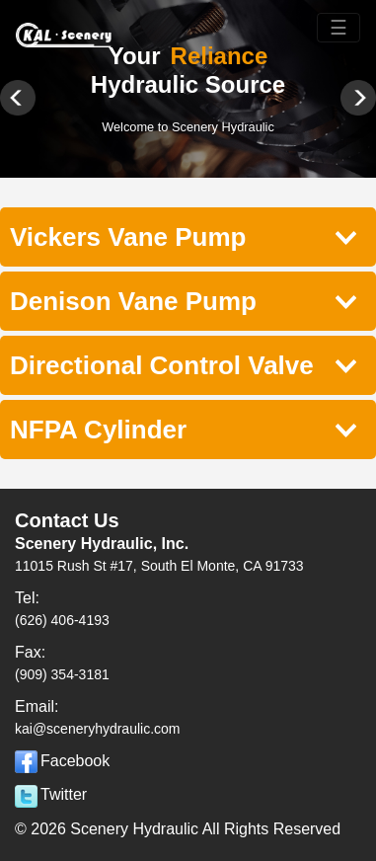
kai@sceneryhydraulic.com (98, 729)
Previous (25, 105)
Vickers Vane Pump (183, 236)
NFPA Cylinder (183, 429)
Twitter (51, 794)
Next (350, 105)
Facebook (62, 760)
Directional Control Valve (183, 365)
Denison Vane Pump (183, 300)
